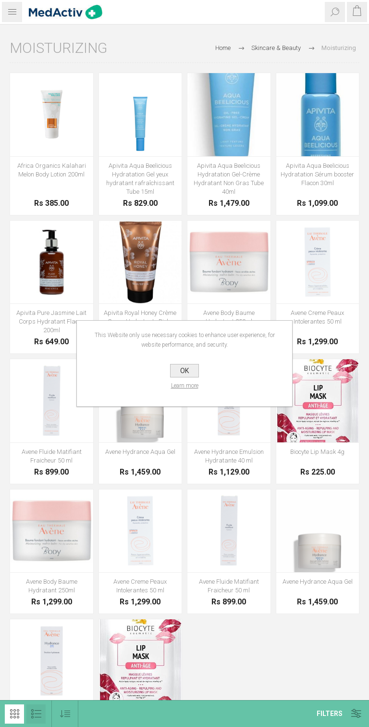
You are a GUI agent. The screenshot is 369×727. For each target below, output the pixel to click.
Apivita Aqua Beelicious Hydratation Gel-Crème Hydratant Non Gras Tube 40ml (229, 178)
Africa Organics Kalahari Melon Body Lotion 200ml (51, 170)
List (36, 714)
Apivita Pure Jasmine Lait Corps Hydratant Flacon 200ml (51, 321)
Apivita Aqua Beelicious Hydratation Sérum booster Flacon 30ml (317, 174)
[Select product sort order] (65, 714)
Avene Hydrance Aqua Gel (140, 451)
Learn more (184, 385)
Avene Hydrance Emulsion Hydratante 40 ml (229, 456)
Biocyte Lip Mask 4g (317, 451)
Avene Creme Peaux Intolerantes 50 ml (317, 317)
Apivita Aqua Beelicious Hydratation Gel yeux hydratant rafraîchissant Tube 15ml (140, 178)
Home (223, 47)
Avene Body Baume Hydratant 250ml (229, 317)
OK (184, 371)
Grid (14, 714)
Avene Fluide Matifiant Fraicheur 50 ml (52, 456)
